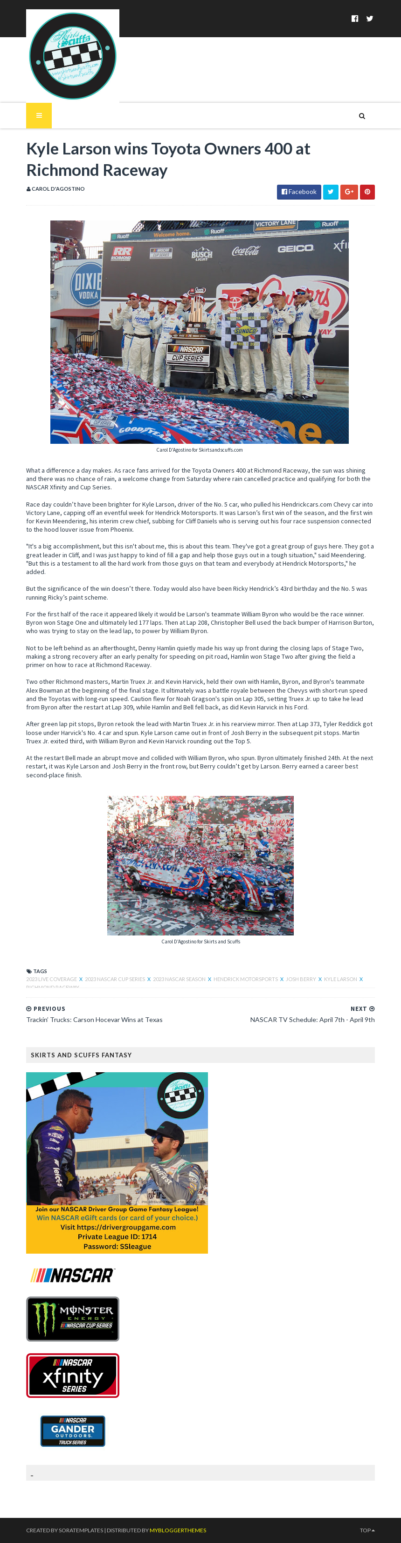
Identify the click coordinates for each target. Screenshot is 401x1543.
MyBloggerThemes (178, 1530)
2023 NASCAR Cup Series (115, 979)
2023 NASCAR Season (180, 979)
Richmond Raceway (52, 987)
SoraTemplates (81, 1530)
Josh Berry (301, 979)
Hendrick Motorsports (246, 979)
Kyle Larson (341, 979)
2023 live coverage (52, 979)
